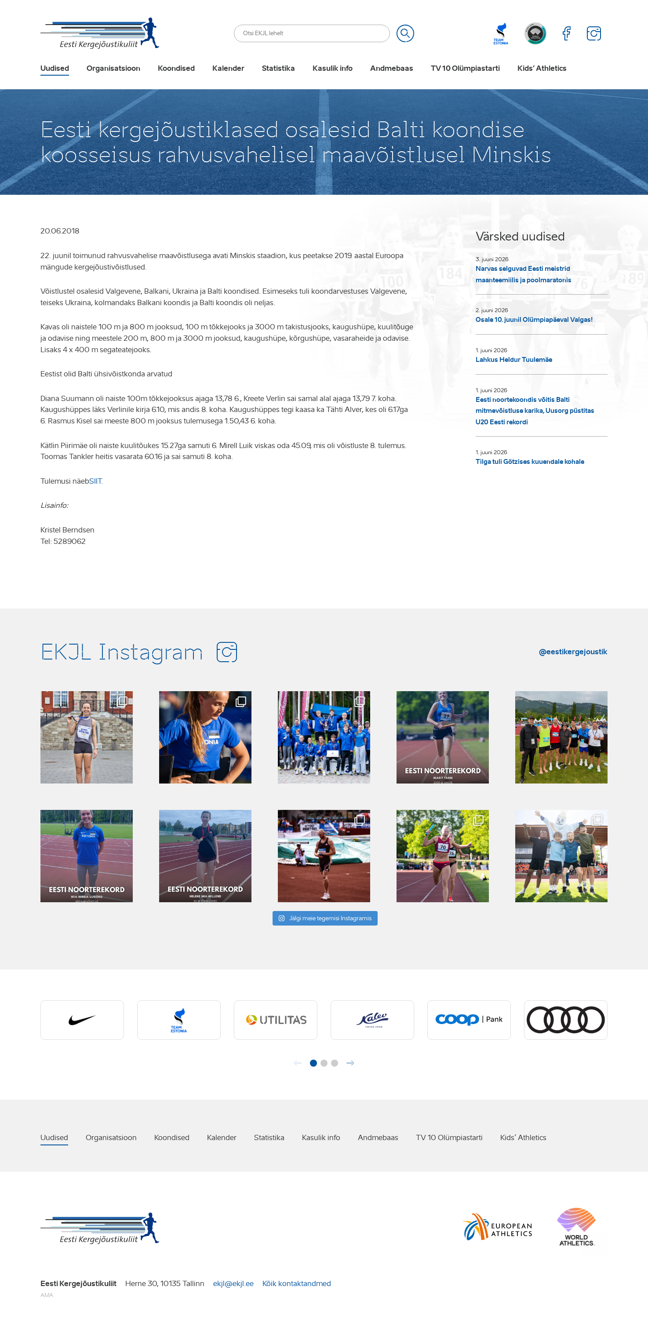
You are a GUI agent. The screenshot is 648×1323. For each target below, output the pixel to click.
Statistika (278, 69)
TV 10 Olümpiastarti (465, 69)
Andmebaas (391, 69)
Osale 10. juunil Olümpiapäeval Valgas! (534, 320)
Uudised (54, 69)
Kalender (228, 69)
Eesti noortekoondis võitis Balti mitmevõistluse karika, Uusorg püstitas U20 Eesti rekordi (535, 411)
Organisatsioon (113, 69)
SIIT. (96, 481)
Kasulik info (333, 69)
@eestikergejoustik (573, 651)
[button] (313, 1063)
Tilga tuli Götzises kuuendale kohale (530, 462)
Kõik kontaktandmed (296, 1283)
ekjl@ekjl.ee (233, 1283)
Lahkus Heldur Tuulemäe (514, 360)
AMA (46, 1295)
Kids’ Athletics (542, 69)
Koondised (176, 69)
